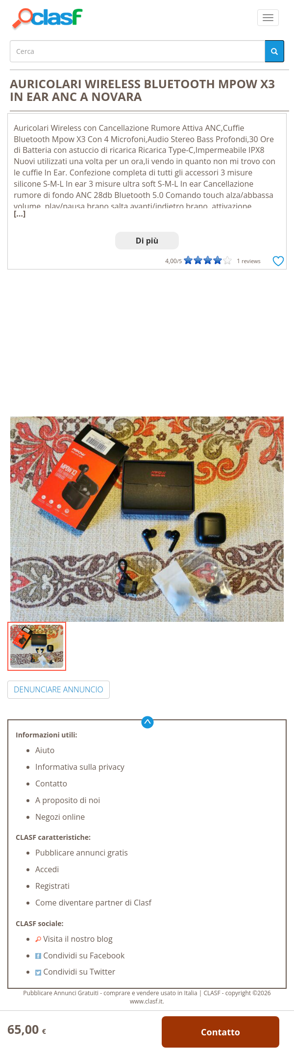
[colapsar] (268, 17)
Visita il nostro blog (74, 938)
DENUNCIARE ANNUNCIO (58, 689)
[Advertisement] (147, 343)
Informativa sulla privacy (79, 766)
